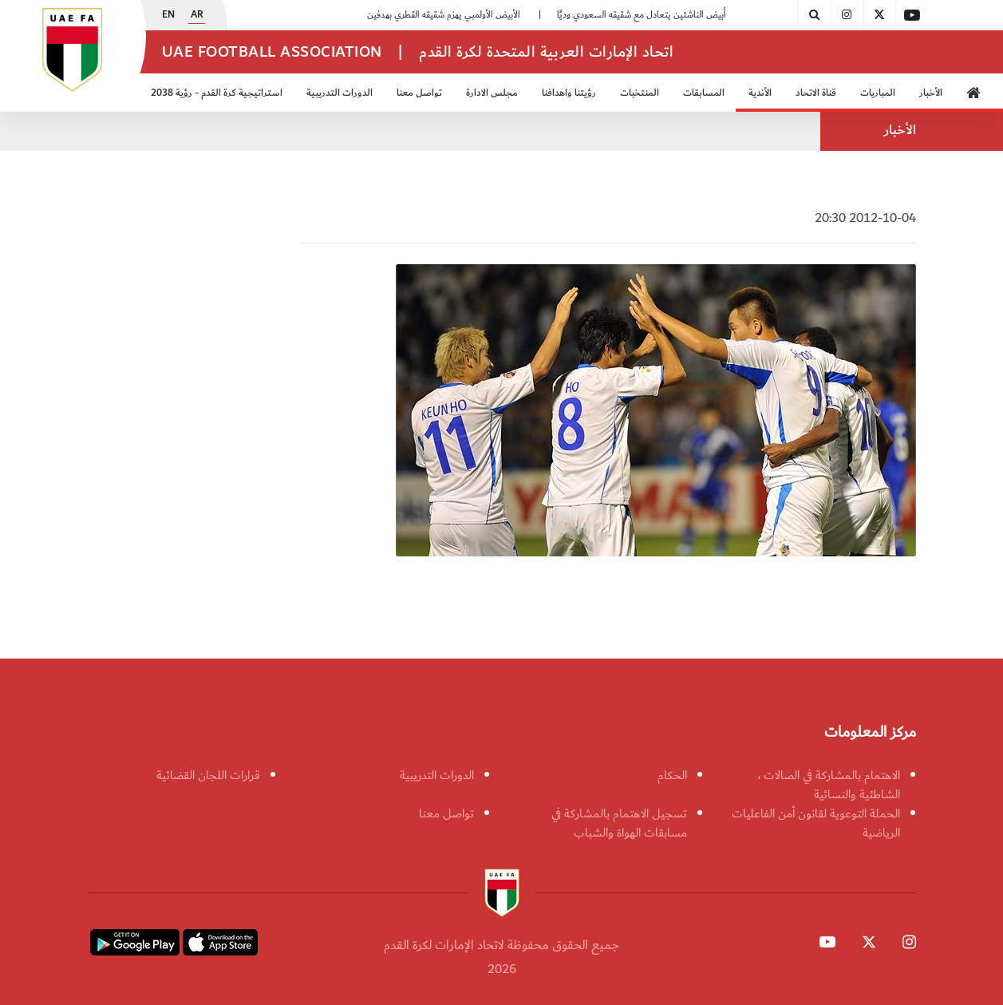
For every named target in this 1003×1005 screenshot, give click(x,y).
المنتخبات (639, 93)
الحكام (672, 775)
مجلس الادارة (492, 93)
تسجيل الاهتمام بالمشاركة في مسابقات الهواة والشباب (619, 823)
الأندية (760, 93)
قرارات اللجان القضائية (208, 775)
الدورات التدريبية (339, 93)
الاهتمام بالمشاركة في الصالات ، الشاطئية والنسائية (829, 785)
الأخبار (930, 93)
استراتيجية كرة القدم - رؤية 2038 (216, 93)
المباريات (877, 93)
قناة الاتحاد (816, 93)
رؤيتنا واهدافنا (569, 93)
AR (197, 15)
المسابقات (704, 93)
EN (168, 15)
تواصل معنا (419, 93)
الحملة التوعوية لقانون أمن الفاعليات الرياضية (816, 823)
